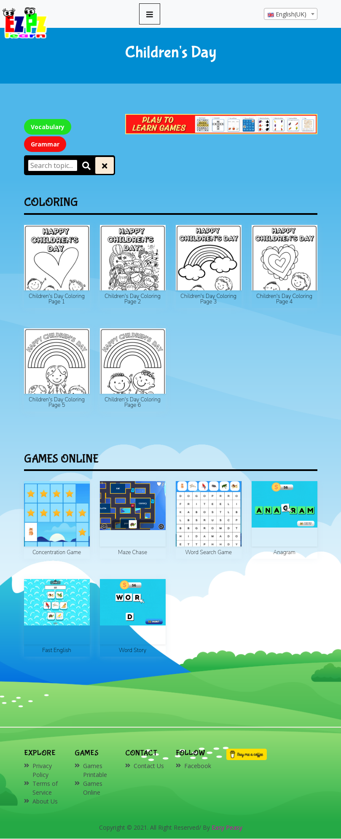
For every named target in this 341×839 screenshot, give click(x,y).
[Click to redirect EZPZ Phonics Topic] (221, 123)
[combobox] (290, 14)
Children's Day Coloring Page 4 (284, 299)
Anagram (284, 552)
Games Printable (95, 770)
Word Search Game (208, 552)
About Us (45, 801)
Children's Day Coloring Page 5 (57, 402)
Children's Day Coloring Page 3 (208, 299)
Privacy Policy (42, 770)
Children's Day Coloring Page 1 (57, 299)
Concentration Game (56, 552)
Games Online (92, 787)
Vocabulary (47, 127)
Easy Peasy (227, 827)
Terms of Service (45, 787)
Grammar (45, 144)
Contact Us (149, 766)
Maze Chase (132, 552)
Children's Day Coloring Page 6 (133, 402)
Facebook (197, 766)
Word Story (132, 650)
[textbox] (290, 14)
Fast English (56, 650)
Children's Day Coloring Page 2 (133, 299)
